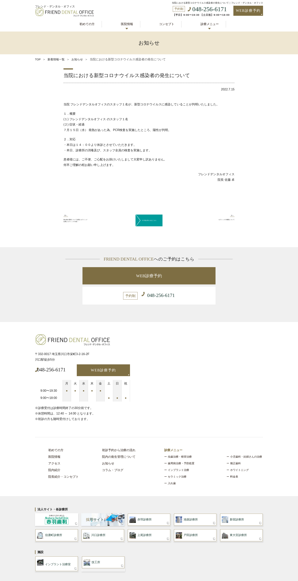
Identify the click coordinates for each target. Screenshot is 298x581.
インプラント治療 (178, 449)
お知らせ (108, 443)
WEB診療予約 (240, 11)
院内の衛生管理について (119, 436)
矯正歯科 (235, 443)
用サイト (95, 500)
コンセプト (165, 23)
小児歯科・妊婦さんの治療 (246, 436)
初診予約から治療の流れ (119, 430)
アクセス (54, 443)
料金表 (234, 456)
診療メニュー (205, 23)
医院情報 (128, 23)
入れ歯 (172, 463)
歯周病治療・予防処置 (181, 443)
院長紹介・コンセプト (63, 456)
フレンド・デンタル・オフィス (56, 2)
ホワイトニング (239, 449)
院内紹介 (54, 450)
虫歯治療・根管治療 (180, 436)
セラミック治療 (177, 456)
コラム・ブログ (112, 450)
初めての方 (91, 23)
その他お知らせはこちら (149, 215)
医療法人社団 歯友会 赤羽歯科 (56, 500)
